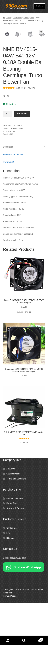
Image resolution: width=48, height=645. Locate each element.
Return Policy (12, 545)
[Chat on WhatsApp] (24, 609)
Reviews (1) (8, 204)
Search (24, 640)
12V (9, 173)
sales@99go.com (18, 600)
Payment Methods (14, 540)
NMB (11, 176)
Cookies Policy (13, 516)
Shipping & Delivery (15, 550)
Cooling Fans (29, 18)
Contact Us (11, 570)
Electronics (17, 18)
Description (8, 189)
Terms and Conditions (16, 521)
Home (8, 18)
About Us (10, 511)
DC (13, 173)
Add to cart (21, 156)
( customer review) (25, 130)
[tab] (24, 189)
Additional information (13, 196)
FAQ (8, 575)
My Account (8, 640)
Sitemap (10, 580)
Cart (37, 639)
